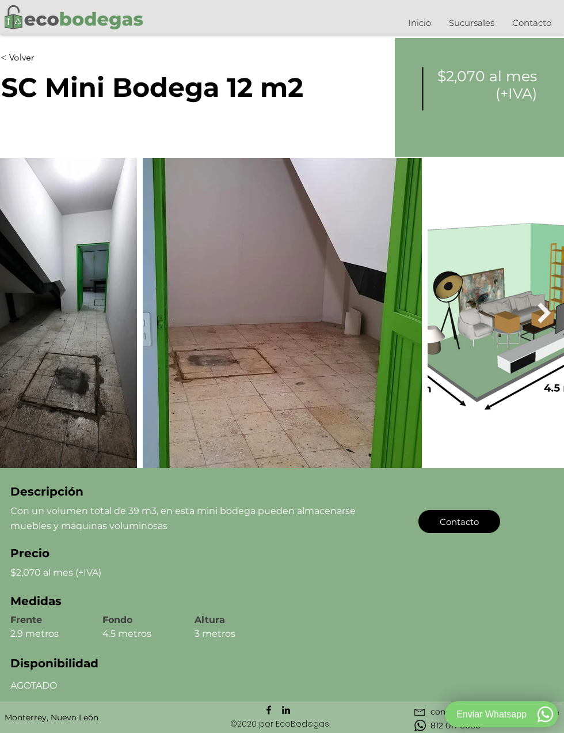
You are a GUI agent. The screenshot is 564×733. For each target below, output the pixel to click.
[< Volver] (41, 57)
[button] (471, 23)
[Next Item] (544, 313)
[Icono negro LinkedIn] (286, 710)
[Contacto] (459, 521)
